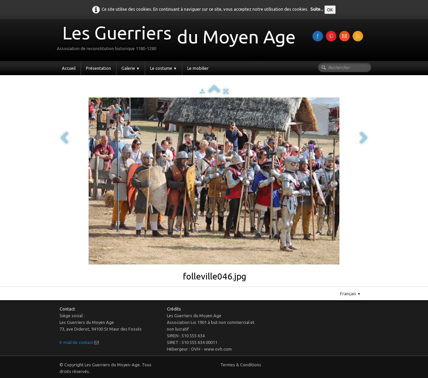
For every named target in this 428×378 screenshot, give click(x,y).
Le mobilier (198, 68)
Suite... (316, 9)
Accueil (69, 68)
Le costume (163, 68)
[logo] (179, 39)
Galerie (130, 68)
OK (330, 9)
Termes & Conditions (240, 364)
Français (350, 293)
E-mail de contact (76, 342)
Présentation (98, 68)
